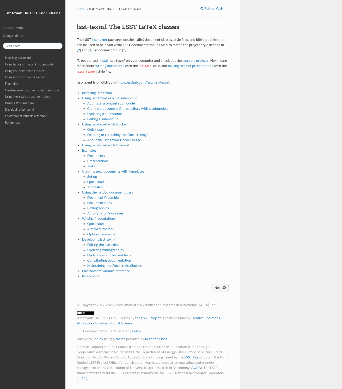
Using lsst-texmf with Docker (24, 71)
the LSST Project (148, 318)
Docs (81, 9)
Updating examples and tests (109, 255)
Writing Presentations (19, 103)
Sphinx (98, 339)
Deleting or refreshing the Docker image (117, 134)
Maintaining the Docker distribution (114, 265)
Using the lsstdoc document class (27, 96)
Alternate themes (100, 229)
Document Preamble (103, 197)
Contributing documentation (109, 260)
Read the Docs (156, 339)
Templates (95, 187)
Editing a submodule (102, 119)
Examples (11, 84)
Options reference (101, 234)
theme (120, 339)
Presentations (97, 161)
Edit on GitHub (215, 8)
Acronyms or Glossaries (105, 213)
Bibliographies (98, 208)
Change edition (13, 36)
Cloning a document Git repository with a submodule (127, 108)
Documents (96, 155)
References (12, 122)
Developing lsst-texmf (19, 109)
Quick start (95, 129)
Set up (92, 176)
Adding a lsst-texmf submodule (111, 103)
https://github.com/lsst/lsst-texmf (143, 82)
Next (220, 287)
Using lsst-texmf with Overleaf (25, 77)
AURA (196, 367)
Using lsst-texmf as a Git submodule (29, 64)
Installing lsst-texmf (18, 58)
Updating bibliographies (105, 250)
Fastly (136, 331)
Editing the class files (103, 244)
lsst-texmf (99, 39)
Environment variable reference (26, 116)
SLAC (82, 378)
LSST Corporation (198, 357)
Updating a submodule (104, 113)
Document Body (99, 202)
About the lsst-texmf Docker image (114, 140)
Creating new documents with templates (32, 90)
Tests (91, 166)
